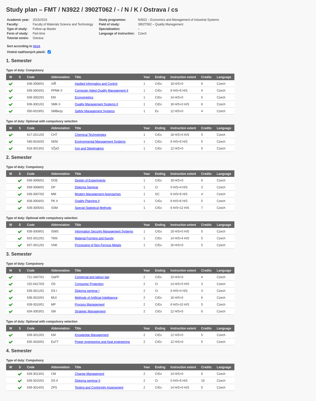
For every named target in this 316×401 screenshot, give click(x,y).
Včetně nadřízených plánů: (26, 52)
